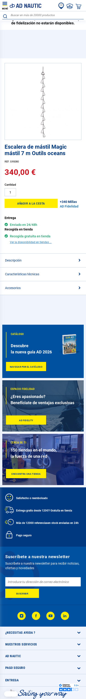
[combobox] (43, 15)
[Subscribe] (22, 593)
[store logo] (21, 5)
